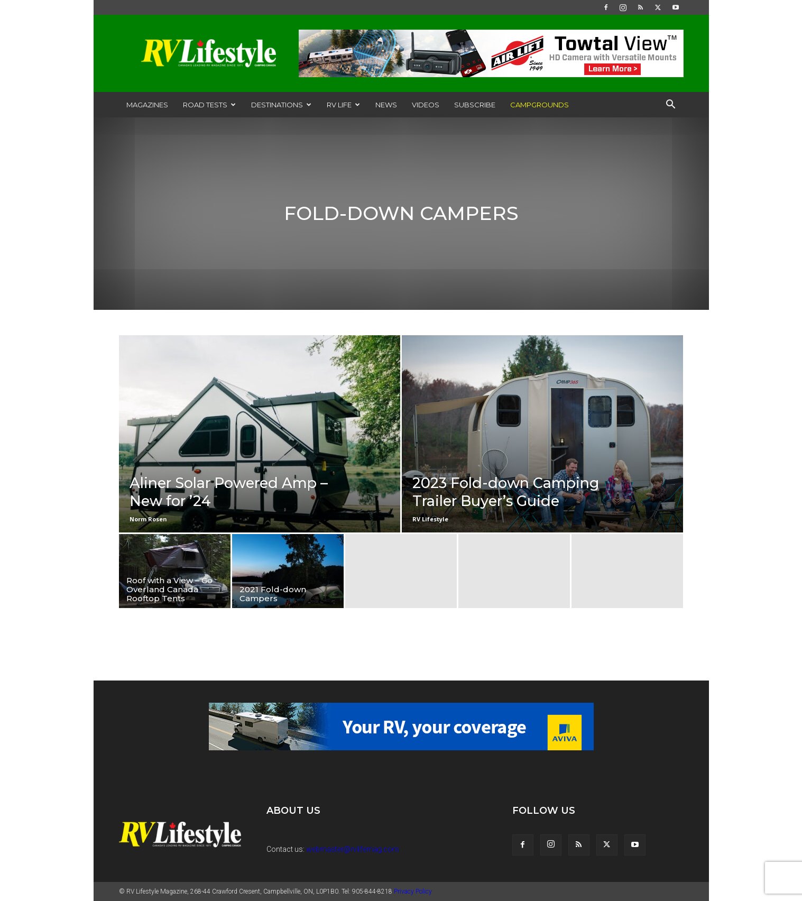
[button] (671, 105)
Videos (425, 104)
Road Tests (209, 104)
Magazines (147, 104)
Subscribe (474, 104)
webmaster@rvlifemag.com (352, 849)
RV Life (343, 104)
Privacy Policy (413, 891)
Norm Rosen (148, 519)
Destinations (281, 104)
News (386, 104)
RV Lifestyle (430, 519)
